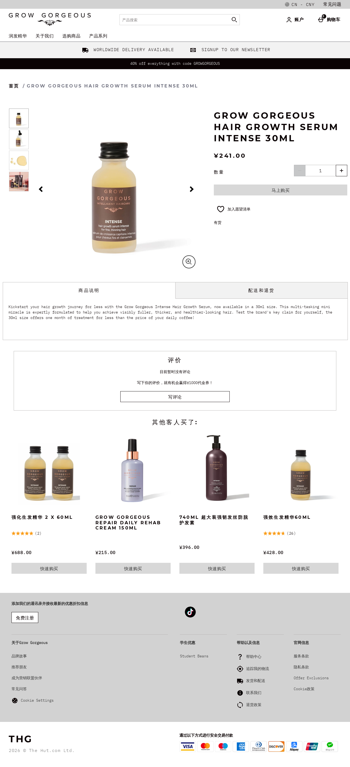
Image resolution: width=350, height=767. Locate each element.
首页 (14, 86)
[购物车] (330, 20)
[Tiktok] (190, 616)
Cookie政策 (304, 688)
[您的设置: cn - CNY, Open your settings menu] (300, 4)
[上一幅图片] (42, 189)
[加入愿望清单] (233, 209)
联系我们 (253, 692)
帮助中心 (253, 656)
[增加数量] (341, 170)
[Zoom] (189, 261)
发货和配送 (255, 680)
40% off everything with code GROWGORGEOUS (175, 63)
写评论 (175, 397)
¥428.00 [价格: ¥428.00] (273, 552)
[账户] (296, 20)
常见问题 (332, 4)
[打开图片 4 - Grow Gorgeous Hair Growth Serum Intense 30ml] (19, 181)
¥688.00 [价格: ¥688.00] (21, 552)
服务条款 (301, 656)
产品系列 (98, 36)
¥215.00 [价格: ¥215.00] (105, 552)
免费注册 (25, 617)
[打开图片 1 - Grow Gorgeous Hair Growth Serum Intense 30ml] (19, 118)
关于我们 (45, 36)
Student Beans (194, 656)
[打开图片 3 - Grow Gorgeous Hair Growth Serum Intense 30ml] (19, 160)
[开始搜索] (234, 19)
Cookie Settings (32, 700)
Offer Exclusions (311, 677)
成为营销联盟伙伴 (26, 677)
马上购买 (281, 190)
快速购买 (52, 570)
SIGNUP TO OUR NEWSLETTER (229, 49)
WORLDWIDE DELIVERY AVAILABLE (127, 49)
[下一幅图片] (191, 189)
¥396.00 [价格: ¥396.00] (189, 547)
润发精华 (18, 36)
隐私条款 (301, 666)
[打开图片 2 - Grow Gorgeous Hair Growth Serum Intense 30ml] (19, 139)
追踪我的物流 (257, 668)
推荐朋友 (19, 666)
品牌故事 (19, 656)
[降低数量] (299, 170)
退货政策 (253, 704)
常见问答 (19, 688)
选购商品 (71, 36)
